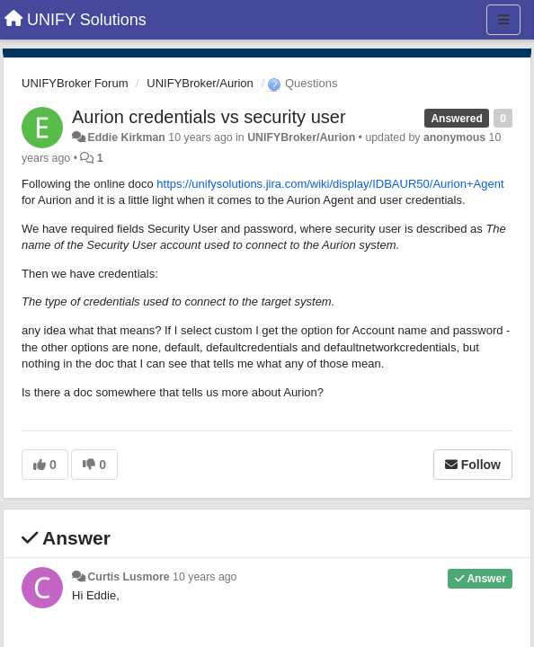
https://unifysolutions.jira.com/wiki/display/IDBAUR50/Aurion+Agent (329, 184)
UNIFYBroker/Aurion (200, 83)
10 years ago (204, 577)
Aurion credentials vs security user (209, 117)
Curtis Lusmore (128, 577)
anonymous (454, 137)
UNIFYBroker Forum (75, 83)
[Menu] (503, 19)
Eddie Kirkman (126, 137)
